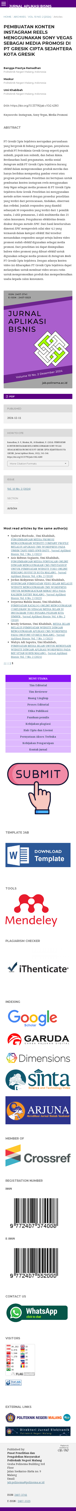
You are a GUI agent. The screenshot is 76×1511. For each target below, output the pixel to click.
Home (7, 16)
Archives (20, 16)
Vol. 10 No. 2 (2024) (39, 16)
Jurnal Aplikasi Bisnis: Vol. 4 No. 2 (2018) (38, 574)
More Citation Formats (23, 463)
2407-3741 (20, 1495)
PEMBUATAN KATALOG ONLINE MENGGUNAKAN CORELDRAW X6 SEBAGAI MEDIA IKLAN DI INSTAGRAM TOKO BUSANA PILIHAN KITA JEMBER (41, 611)
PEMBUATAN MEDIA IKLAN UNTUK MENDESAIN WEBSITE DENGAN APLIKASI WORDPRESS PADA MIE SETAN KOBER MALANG (41, 649)
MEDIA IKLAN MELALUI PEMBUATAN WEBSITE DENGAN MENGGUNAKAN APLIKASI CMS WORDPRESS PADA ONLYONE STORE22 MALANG (40, 629)
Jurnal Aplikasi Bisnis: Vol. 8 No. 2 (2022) (38, 596)
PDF (12, 396)
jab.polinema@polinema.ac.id (25, 1482)
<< (5, 663)
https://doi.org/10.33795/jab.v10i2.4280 (34, 105)
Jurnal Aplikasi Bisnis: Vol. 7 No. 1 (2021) (41, 552)
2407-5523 (24, 1501)
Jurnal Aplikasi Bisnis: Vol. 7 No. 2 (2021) (39, 655)
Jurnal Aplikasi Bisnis (30, 6)
